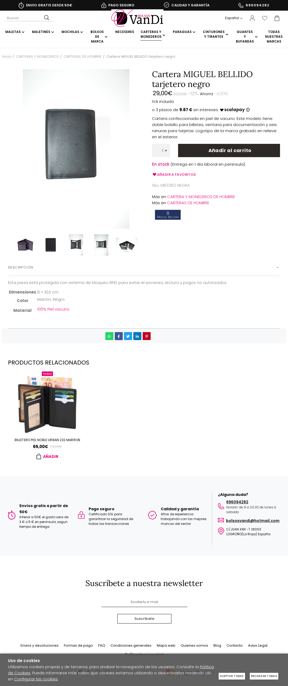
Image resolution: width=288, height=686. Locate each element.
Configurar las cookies (36, 679)
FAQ (101, 645)
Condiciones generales (130, 645)
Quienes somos (194, 645)
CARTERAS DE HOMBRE (188, 203)
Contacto (235, 645)
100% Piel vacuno (53, 309)
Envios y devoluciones (39, 645)
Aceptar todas (232, 676)
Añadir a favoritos (174, 174)
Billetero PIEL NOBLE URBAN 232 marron (47, 440)
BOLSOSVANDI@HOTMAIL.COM (252, 519)
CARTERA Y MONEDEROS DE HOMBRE (201, 196)
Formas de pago (78, 645)
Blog (217, 645)
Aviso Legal (258, 645)
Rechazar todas (264, 676)
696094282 (257, 5)
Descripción (20, 267)
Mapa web (166, 645)
